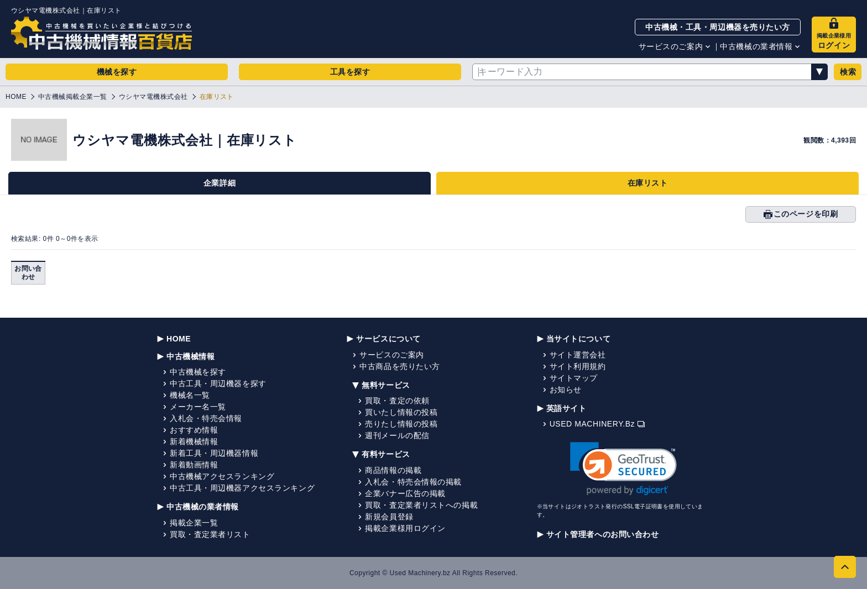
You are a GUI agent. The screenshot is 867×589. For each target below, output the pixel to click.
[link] (623, 469)
